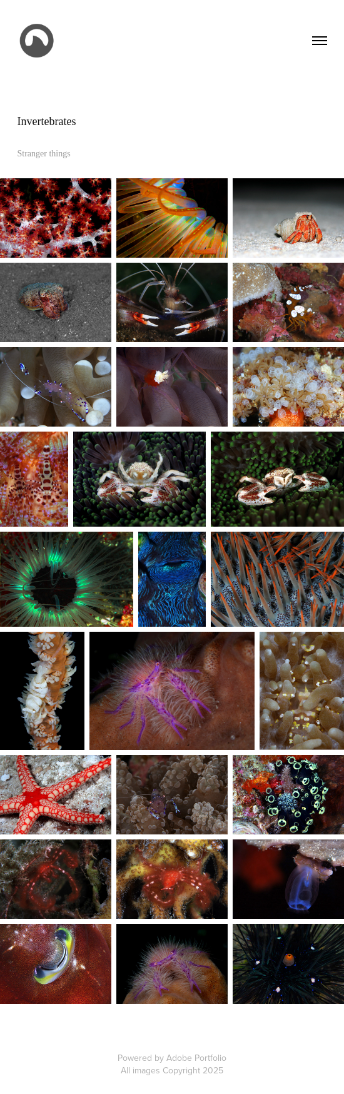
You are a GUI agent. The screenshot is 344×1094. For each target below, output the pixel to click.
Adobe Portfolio (196, 1057)
